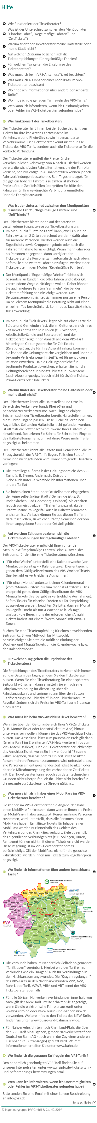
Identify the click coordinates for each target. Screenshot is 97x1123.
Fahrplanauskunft (29, 195)
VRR (72, 981)
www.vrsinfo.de (17, 1011)
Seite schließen (83, 1102)
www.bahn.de (67, 1045)
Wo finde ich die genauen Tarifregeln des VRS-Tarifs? (47, 100)
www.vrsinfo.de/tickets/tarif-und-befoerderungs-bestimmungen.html (47, 1069)
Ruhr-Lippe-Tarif (18, 985)
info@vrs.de (16, 1098)
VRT (61, 985)
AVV (80, 981)
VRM (46, 985)
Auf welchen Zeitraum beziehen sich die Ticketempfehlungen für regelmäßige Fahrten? (43, 56)
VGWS (36, 985)
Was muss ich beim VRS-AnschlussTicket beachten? (46, 74)
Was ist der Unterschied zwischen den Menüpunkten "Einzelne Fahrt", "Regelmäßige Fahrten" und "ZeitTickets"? (47, 34)
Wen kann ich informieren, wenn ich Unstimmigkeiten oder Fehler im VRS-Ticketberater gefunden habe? (48, 108)
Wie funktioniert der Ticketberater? (34, 24)
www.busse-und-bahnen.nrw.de (62, 1011)
